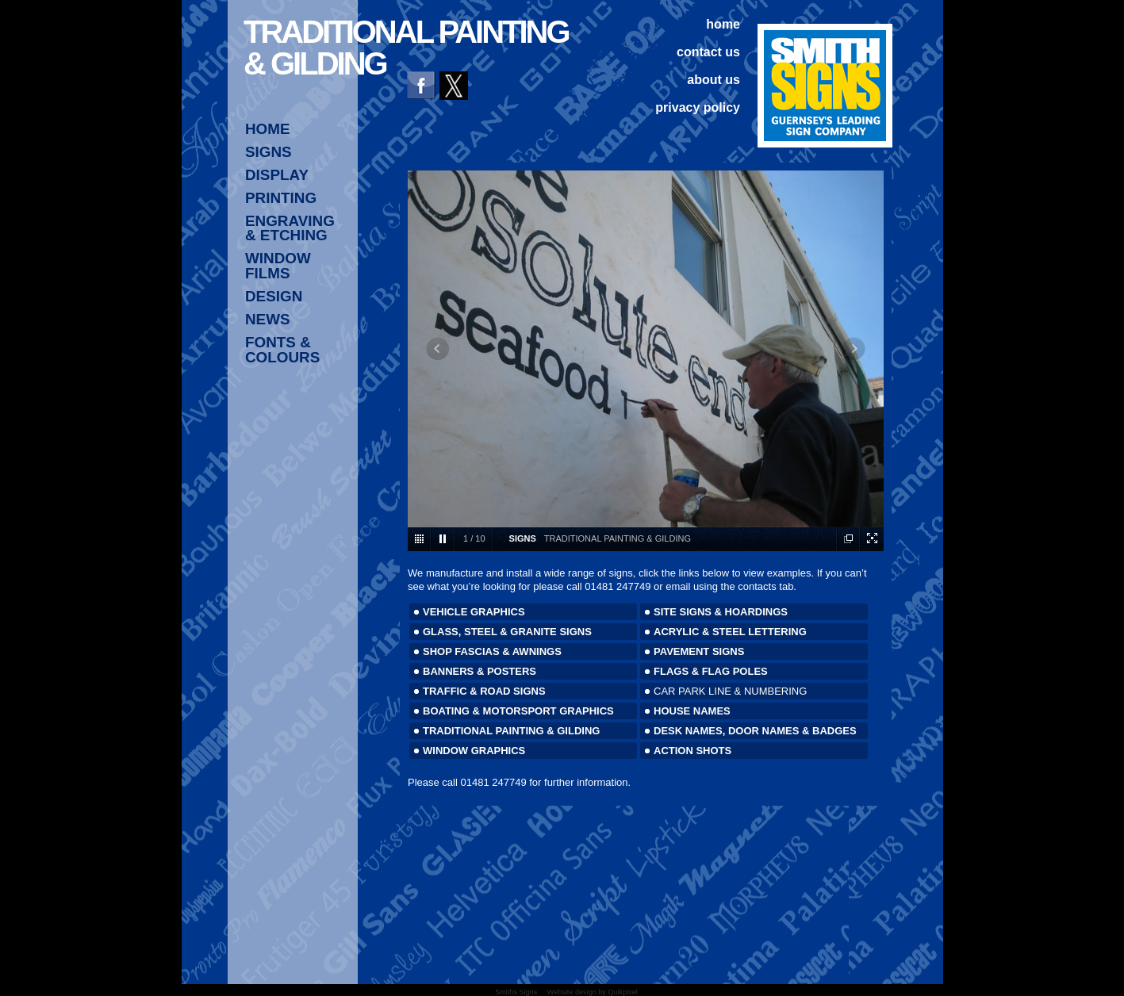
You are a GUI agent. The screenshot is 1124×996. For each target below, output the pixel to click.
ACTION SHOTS (692, 751)
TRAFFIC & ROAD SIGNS (484, 691)
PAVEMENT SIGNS (699, 651)
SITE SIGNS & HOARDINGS (721, 612)
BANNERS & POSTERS (479, 671)
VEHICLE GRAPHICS (474, 612)
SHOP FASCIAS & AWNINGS (492, 651)
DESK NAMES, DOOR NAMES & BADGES (755, 731)
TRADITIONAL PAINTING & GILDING (511, 731)
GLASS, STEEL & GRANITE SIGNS (507, 632)
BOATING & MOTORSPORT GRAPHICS (518, 711)
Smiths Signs (516, 992)
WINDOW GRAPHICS (474, 751)
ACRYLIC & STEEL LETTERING (730, 632)
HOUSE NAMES (692, 711)
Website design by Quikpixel (592, 992)
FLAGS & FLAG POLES (711, 671)
